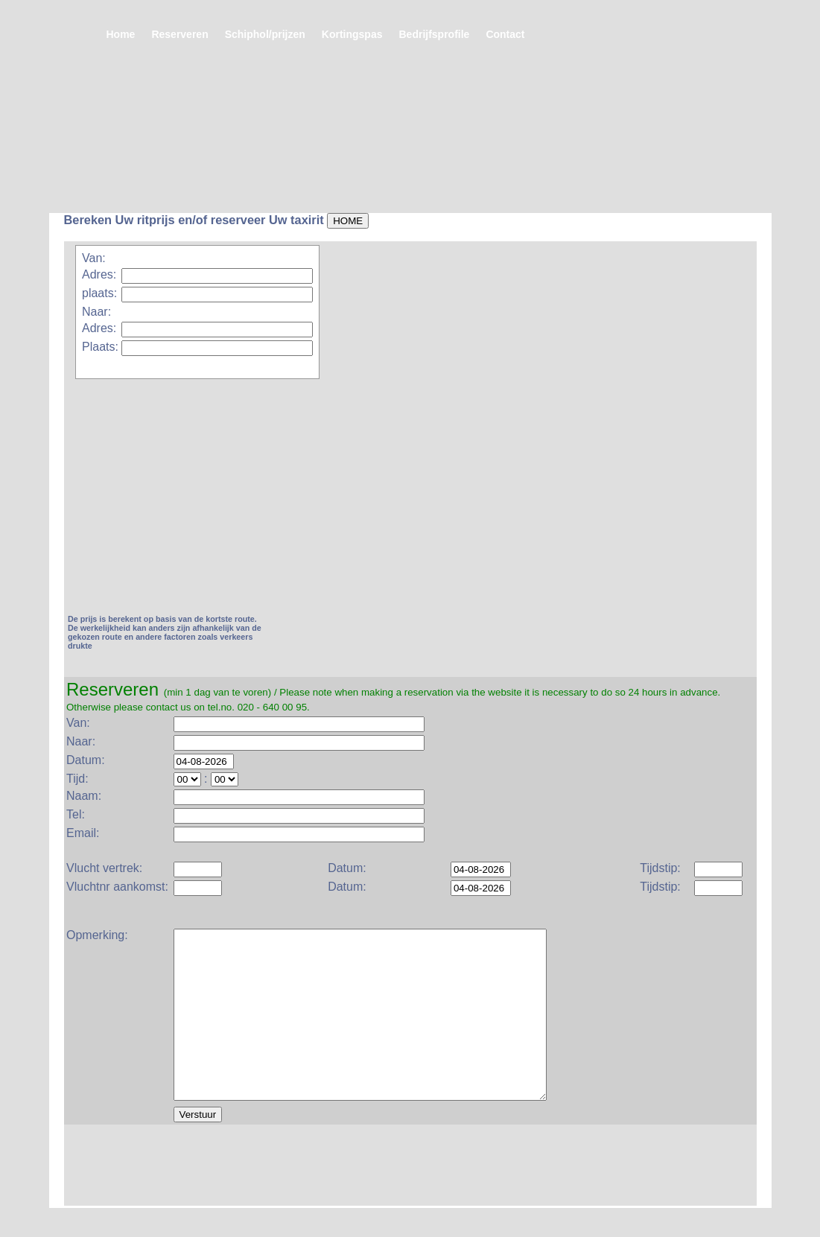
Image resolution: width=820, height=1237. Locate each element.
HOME (348, 220)
